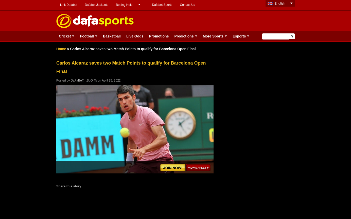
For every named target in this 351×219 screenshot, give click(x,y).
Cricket (65, 36)
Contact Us (187, 5)
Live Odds (135, 36)
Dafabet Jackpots (96, 5)
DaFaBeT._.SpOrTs (84, 80)
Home (61, 49)
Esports (239, 36)
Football (87, 36)
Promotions (159, 36)
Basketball (112, 36)
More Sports (213, 36)
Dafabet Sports (162, 5)
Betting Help (124, 5)
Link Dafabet (68, 5)
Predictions (184, 36)
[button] (292, 36)
